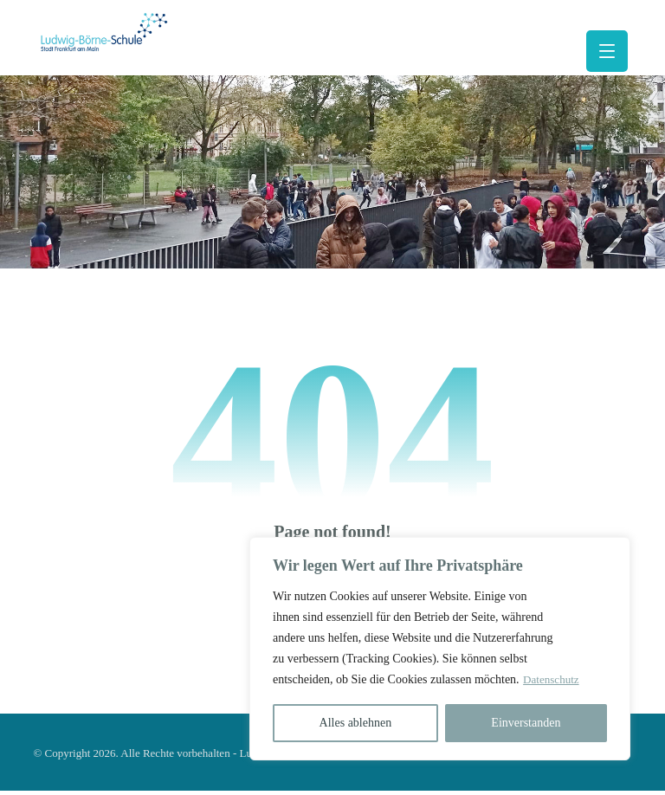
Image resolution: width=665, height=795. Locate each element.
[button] (607, 51)
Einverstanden (525, 722)
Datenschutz (490, 679)
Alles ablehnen (356, 722)
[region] (439, 648)
